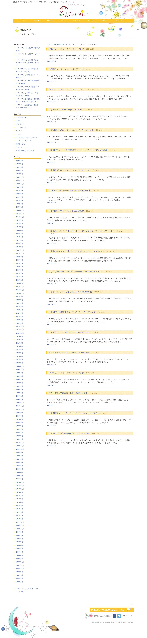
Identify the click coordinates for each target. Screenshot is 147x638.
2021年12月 (20, 326)
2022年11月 (20, 290)
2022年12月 (20, 286)
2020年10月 (20, 369)
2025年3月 (19, 200)
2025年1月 (19, 207)
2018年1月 (19, 479)
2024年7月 (19, 227)
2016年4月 (19, 548)
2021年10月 (20, 333)
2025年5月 (19, 194)
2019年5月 (19, 426)
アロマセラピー (21, 117)
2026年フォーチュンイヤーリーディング (66, 49)
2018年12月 (20, 442)
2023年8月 (19, 260)
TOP (24, 21)
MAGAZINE (120, 21)
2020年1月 (19, 399)
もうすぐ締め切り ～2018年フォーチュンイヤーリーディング (76, 272)
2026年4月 (19, 164)
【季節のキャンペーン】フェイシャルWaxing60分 (70, 292)
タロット (19, 147)
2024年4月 (19, 237)
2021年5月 (19, 350)
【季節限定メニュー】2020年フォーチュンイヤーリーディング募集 (78, 150)
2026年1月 (19, 174)
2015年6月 (19, 582)
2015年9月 (19, 572)
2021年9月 (19, 336)
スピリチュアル (21, 127)
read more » (51, 61)
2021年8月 (19, 340)
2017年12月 (20, 482)
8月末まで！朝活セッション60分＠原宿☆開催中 (70, 190)
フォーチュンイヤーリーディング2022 (65, 110)
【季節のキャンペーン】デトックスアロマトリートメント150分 (76, 251)
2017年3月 (19, 512)
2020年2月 (19, 396)
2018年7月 (19, 459)
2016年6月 (19, 542)
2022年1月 (19, 323)
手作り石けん (20, 124)
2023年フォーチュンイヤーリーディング (66, 89)
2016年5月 (19, 545)
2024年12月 (20, 210)
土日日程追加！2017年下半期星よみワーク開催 (69, 353)
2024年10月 (20, 217)
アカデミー (19, 134)
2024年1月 (19, 247)
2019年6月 (19, 422)
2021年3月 (19, 356)
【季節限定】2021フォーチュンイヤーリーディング (71, 130)
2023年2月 (19, 280)
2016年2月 (19, 555)
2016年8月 (19, 535)
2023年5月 (19, 270)
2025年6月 (19, 190)
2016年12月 (20, 522)
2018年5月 (19, 466)
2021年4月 (19, 353)
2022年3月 (19, 316)
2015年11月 (20, 565)
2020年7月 (19, 379)
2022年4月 (19, 313)
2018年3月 (19, 472)
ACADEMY (76, 21)
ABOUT (36, 21)
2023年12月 (20, 250)
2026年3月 (19, 167)
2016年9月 (19, 532)
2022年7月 (19, 303)
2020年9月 (19, 373)
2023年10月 (20, 253)
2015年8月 (19, 575)
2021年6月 (19, 346)
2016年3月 (19, 552)
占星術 (18, 121)
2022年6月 (19, 306)
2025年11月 (20, 180)
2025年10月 (20, 184)
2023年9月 (19, 257)
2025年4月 (19, 197)
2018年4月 (19, 469)
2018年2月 (19, 476)
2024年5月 (19, 233)
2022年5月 (19, 310)
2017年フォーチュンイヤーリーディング (66, 373)
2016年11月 (20, 525)
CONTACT (105, 21)
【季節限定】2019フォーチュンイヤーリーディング (71, 170)
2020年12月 (20, 366)
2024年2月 (19, 243)
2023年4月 (19, 273)
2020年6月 (19, 383)
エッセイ (19, 131)
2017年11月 (20, 486)
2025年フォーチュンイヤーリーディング (66, 69)
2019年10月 (20, 409)
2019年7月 (19, 419)
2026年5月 (19, 160)
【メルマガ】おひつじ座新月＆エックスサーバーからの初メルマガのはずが (27, 62)
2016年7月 (19, 539)
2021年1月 (19, 363)
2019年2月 (19, 436)
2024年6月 (19, 230)
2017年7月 (19, 499)
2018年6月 (19, 462)
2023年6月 (19, 267)
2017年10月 (20, 489)
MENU (63, 21)
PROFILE (50, 21)
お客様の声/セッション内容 (25, 151)
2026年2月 (19, 170)
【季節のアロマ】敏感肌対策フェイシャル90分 (69, 433)
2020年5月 (19, 386)
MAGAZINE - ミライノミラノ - (64, 44)
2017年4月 (19, 509)
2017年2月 (19, 515)
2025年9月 (19, 187)
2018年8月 (19, 456)
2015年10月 (20, 568)
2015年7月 (19, 578)
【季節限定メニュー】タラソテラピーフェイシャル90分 (73, 413)
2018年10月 (20, 449)
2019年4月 (19, 429)
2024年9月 (19, 220)
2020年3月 (19, 393)
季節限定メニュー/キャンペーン (26, 137)
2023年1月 (19, 283)
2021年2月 (19, 359)
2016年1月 (19, 558)
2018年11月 (20, 446)
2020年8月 (19, 376)
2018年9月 (19, 452)
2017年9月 (19, 492)
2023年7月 (19, 263)
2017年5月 (19, 505)
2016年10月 (20, 529)
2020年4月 (19, 389)
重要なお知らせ (21, 144)
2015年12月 (20, 562)
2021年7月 (19, 343)
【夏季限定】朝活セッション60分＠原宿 (66, 211)
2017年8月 (19, 495)
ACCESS (91, 21)
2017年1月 (19, 519)
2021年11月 (20, 330)
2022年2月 (19, 320)
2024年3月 (19, 240)
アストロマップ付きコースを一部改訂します (68, 393)
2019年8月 (19, 416)
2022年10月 (20, 293)
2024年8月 (19, 223)
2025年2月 (19, 204)
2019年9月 (19, 413)
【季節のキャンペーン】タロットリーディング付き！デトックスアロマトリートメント (86, 231)
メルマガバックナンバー (24, 141)
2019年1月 (19, 439)
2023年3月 (19, 277)
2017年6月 (19, 502)
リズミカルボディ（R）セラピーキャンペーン (69, 332)
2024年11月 (20, 214)
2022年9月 (19, 296)
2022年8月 (19, 300)
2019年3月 (19, 432)
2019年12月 (20, 403)
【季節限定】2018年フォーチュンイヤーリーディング (72, 312)
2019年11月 (20, 406)
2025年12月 (20, 177)
